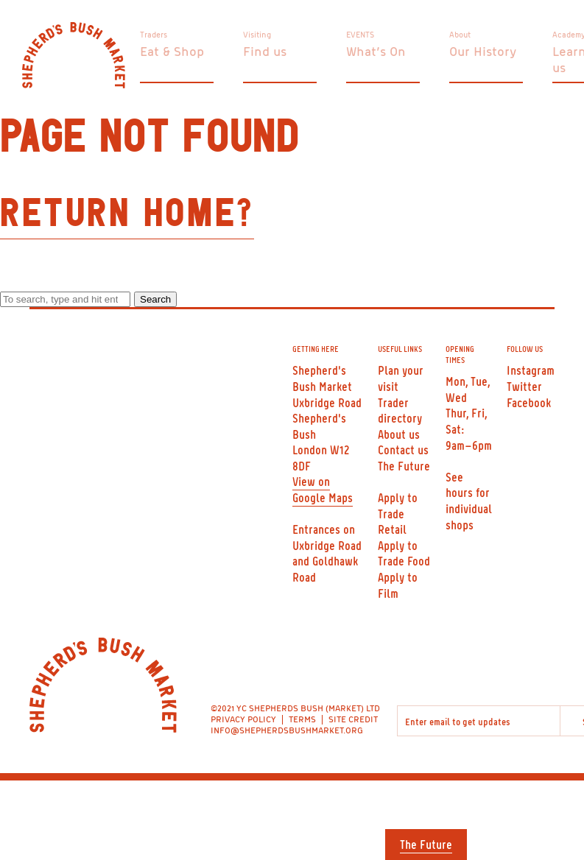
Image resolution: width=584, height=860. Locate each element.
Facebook (529, 402)
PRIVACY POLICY (243, 719)
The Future (426, 844)
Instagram (531, 369)
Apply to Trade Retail (398, 513)
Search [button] (155, 299)
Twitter (524, 386)
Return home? (127, 214)
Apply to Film (398, 585)
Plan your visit (400, 378)
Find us (264, 51)
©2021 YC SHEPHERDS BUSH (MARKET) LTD (295, 708)
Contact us (403, 449)
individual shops (469, 516)
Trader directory (400, 410)
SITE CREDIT (353, 719)
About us (399, 434)
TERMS (302, 719)
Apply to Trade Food (404, 553)
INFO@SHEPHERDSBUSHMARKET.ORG (287, 730)
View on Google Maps (322, 489)
